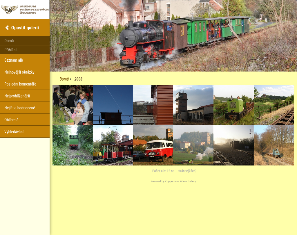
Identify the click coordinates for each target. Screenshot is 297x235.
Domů (64, 79)
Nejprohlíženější (17, 96)
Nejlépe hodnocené (19, 108)
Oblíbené (11, 119)
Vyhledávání (13, 131)
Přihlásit (11, 49)
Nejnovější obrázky (19, 72)
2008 (78, 79)
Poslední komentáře (20, 84)
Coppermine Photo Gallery (180, 181)
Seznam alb (13, 60)
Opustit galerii (25, 28)
